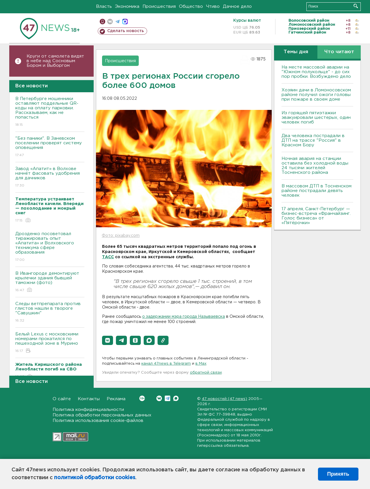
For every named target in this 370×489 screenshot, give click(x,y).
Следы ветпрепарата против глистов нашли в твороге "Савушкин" (49, 312)
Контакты (89, 399)
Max (176, 398)
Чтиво (213, 6)
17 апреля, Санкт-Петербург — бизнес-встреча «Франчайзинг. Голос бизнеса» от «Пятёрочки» (316, 216)
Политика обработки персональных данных (102, 415)
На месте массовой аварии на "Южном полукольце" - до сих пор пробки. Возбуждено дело (316, 71)
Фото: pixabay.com (121, 235)
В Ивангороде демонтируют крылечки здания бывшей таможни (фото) (49, 282)
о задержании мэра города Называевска (183, 316)
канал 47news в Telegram (166, 363)
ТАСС (108, 257)
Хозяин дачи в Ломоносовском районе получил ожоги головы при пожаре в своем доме (316, 94)
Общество (191, 6)
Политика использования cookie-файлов (98, 420)
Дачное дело (237, 6)
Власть (104, 6)
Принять (338, 474)
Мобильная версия (102, 21)
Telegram (167, 398)
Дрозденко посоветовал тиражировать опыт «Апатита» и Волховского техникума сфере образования (49, 247)
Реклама (116, 399)
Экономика (127, 6)
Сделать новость (125, 31)
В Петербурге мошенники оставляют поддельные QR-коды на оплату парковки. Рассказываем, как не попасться (49, 112)
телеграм (117, 21)
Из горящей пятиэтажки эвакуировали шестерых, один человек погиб (316, 117)
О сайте (62, 399)
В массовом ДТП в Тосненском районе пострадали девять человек (317, 190)
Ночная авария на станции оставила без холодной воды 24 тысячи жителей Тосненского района (315, 165)
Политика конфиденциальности (88, 410)
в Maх (200, 363)
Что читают (339, 52)
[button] (107, 340)
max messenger (125, 21)
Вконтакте (142, 398)
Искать (356, 6)
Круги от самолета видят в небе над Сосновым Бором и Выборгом (55, 60)
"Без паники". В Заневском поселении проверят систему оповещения (49, 147)
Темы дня (296, 52)
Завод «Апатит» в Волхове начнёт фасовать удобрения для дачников (49, 177)
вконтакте (110, 21)
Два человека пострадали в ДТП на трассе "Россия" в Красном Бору (313, 140)
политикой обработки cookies (94, 477)
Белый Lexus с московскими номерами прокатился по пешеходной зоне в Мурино (49, 342)
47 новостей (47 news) (224, 399)
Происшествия (159, 6)
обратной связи (206, 372)
